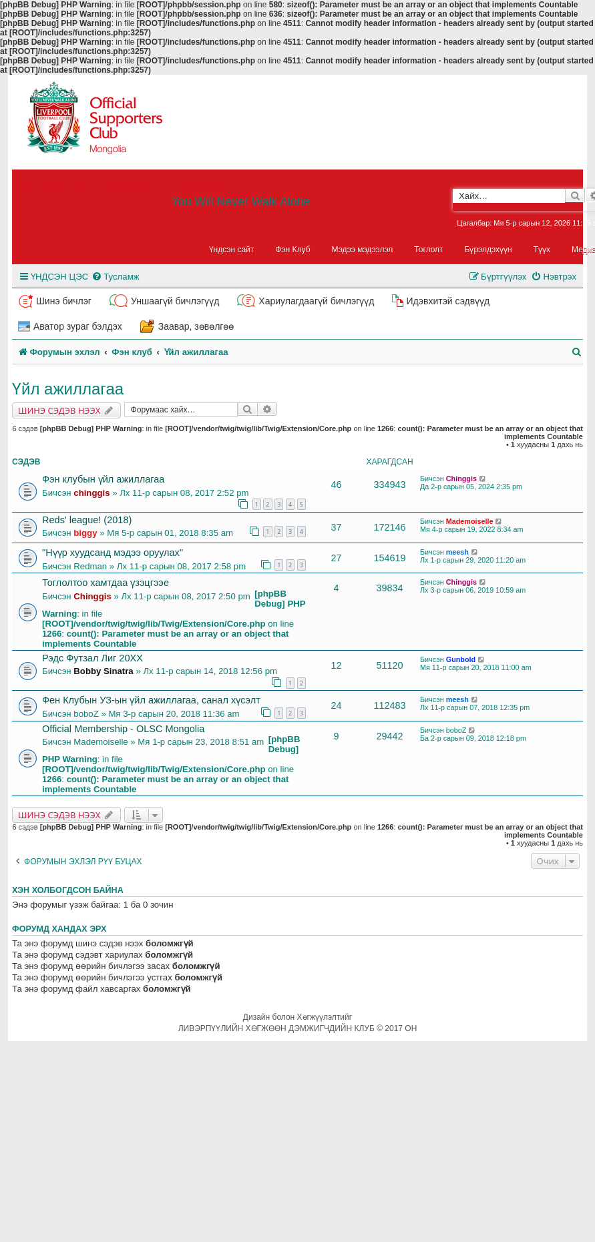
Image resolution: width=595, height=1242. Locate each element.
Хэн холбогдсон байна (68, 890)
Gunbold (460, 659)
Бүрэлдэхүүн (488, 249)
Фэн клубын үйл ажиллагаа (103, 479)
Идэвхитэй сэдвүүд (447, 301)
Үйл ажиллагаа (68, 389)
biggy (85, 533)
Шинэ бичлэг (63, 301)
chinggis (91, 493)
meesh (457, 552)
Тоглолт (428, 249)
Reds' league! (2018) (87, 520)
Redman (90, 566)
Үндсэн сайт (231, 249)
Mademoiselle (469, 521)
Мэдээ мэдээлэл (362, 249)
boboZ (85, 714)
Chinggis (461, 479)
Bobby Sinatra (103, 671)
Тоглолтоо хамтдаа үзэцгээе (105, 582)
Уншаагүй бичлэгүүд (175, 301)
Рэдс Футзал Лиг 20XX (92, 658)
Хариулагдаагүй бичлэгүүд (316, 301)
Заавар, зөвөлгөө (196, 326)
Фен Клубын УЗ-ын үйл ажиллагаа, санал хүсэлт (151, 700)
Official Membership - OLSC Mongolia (123, 728)
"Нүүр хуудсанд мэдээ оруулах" (112, 552)
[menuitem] (115, 276)
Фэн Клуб (292, 249)
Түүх (542, 249)
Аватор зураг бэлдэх (77, 326)
